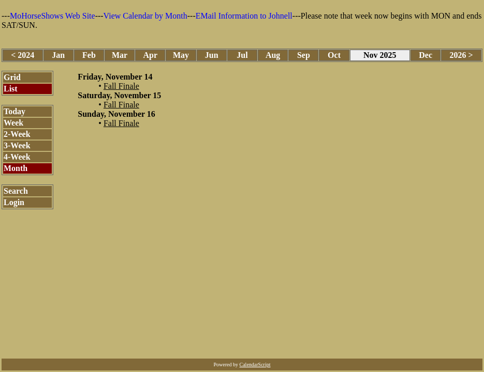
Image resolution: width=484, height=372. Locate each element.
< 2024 (22, 55)
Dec (425, 55)
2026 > (461, 55)
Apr (150, 55)
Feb (89, 55)
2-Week (17, 134)
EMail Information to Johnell (244, 15)
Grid (12, 77)
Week (13, 122)
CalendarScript (255, 364)
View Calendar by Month (145, 15)
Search (16, 191)
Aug (273, 55)
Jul (242, 55)
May (181, 55)
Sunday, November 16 (116, 114)
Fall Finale (121, 86)
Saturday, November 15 (119, 95)
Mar (119, 55)
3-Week (17, 145)
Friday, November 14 (115, 76)
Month (15, 168)
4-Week (17, 156)
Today (14, 111)
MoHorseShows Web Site (52, 15)
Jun (211, 55)
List (11, 88)
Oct (334, 55)
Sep (303, 55)
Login (14, 202)
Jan (58, 55)
